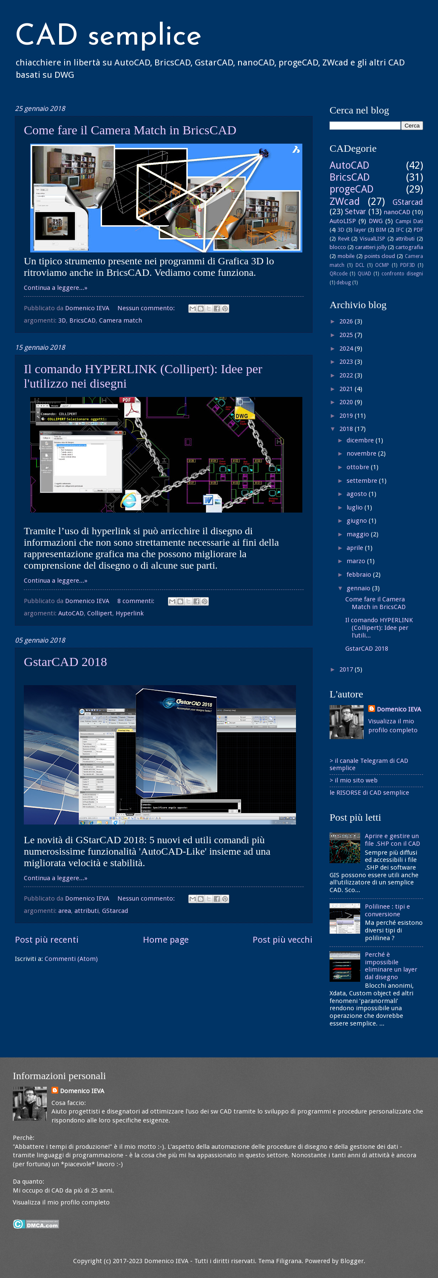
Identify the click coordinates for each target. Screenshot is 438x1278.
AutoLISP (343, 221)
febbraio (360, 574)
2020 (347, 402)
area (64, 911)
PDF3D (407, 265)
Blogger (352, 1261)
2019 (347, 415)
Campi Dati (409, 221)
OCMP (382, 265)
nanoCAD (397, 212)
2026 (347, 321)
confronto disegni (402, 274)
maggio (359, 534)
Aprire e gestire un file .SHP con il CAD (392, 839)
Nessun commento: (146, 308)
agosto (358, 494)
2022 (347, 375)
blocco (338, 247)
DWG (376, 221)
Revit (344, 238)
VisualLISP (372, 238)
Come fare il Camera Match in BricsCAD (130, 130)
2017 (347, 669)
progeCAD (352, 189)
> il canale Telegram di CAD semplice (369, 764)
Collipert (99, 613)
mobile (346, 256)
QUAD (364, 274)
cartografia (409, 247)
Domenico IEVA (399, 709)
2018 (347, 429)
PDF (418, 230)
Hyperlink (130, 613)
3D (62, 320)
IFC (400, 230)
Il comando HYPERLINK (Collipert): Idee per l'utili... (379, 627)
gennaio (359, 588)
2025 (347, 335)
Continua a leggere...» (56, 288)
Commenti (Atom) (71, 959)
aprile (356, 548)
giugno (358, 520)
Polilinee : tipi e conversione (387, 910)
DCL (360, 265)
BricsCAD (82, 320)
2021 (347, 389)
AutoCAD (71, 613)
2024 (347, 348)
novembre (362, 453)
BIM (381, 230)
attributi (86, 911)
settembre (363, 481)
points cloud (379, 256)
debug (343, 283)
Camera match (120, 320)
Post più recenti (47, 940)
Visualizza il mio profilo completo (61, 1202)
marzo (357, 561)
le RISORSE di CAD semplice (369, 792)
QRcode (338, 274)
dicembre (361, 440)
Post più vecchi (283, 940)
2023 (347, 362)
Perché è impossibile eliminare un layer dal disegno (391, 966)
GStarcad (115, 911)
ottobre (359, 467)
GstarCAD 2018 (65, 662)
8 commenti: (136, 601)
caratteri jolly (371, 247)
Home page (166, 940)
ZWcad (345, 201)
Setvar (355, 211)
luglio (355, 507)
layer (360, 230)
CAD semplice (108, 37)
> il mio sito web (354, 780)
